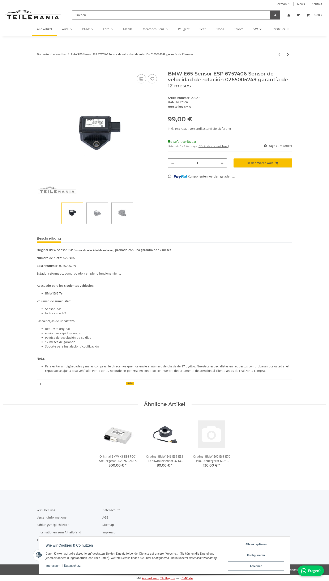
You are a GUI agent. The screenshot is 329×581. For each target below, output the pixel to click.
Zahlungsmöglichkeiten (53, 525)
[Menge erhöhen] (222, 163)
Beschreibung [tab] (49, 238)
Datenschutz (72, 565)
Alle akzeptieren (255, 544)
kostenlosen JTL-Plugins (158, 578)
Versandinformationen (52, 517)
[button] (288, 15)
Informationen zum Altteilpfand (59, 532)
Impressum (53, 565)
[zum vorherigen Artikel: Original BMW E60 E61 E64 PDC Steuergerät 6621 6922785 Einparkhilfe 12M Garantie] (279, 54)
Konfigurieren (256, 555)
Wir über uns (46, 510)
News (301, 4)
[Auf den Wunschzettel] (152, 78)
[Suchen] (171, 14)
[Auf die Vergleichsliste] (141, 78)
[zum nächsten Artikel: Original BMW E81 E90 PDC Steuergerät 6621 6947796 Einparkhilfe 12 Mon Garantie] (288, 54)
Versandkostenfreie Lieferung (210, 129)
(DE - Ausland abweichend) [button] (213, 146)
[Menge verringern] (172, 163)
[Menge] (197, 163)
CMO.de (187, 578)
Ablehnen (256, 566)
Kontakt (317, 4)
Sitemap (108, 525)
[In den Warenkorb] (40, 68)
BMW (130, 383)
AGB (105, 517)
